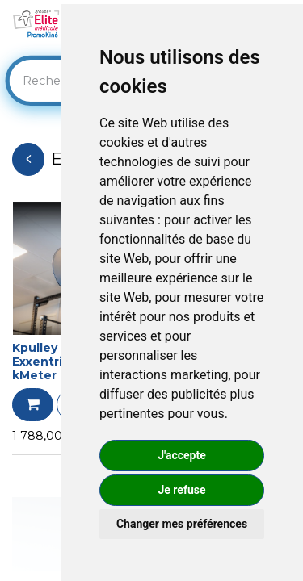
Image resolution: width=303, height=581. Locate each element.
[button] (32, 404)
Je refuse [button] (181, 489)
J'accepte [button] (182, 455)
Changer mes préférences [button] (181, 523)
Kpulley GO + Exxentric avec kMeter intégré (59, 361)
